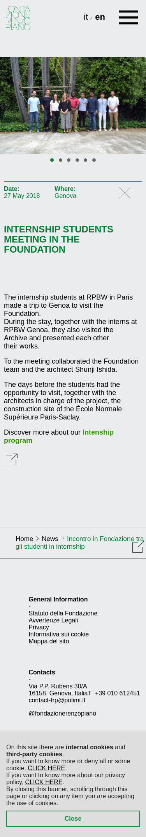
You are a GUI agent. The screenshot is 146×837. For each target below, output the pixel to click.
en (100, 17)
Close (73, 818)
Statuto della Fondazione (62, 613)
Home (24, 538)
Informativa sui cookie (58, 634)
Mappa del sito (48, 641)
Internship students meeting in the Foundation (58, 239)
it (87, 17)
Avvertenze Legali (53, 620)
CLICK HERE (46, 768)
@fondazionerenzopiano (62, 713)
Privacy (38, 627)
